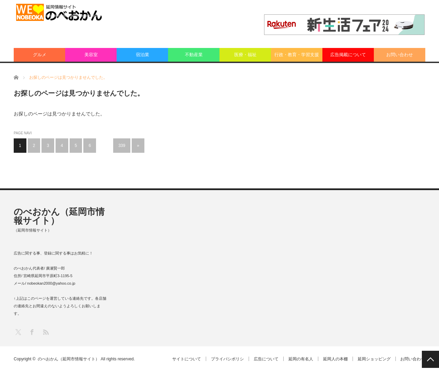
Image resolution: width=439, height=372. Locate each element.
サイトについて (182, 359)
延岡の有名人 (298, 359)
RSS (45, 331)
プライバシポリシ (223, 359)
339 (121, 145)
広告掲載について (348, 54)
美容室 (91, 54)
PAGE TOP (430, 359)
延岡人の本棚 (334, 359)
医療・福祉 (245, 54)
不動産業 (194, 54)
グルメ (39, 54)
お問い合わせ (399, 54)
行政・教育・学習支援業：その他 (296, 57)
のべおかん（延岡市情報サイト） (59, 216)
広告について (263, 359)
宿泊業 (142, 54)
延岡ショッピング (373, 359)
